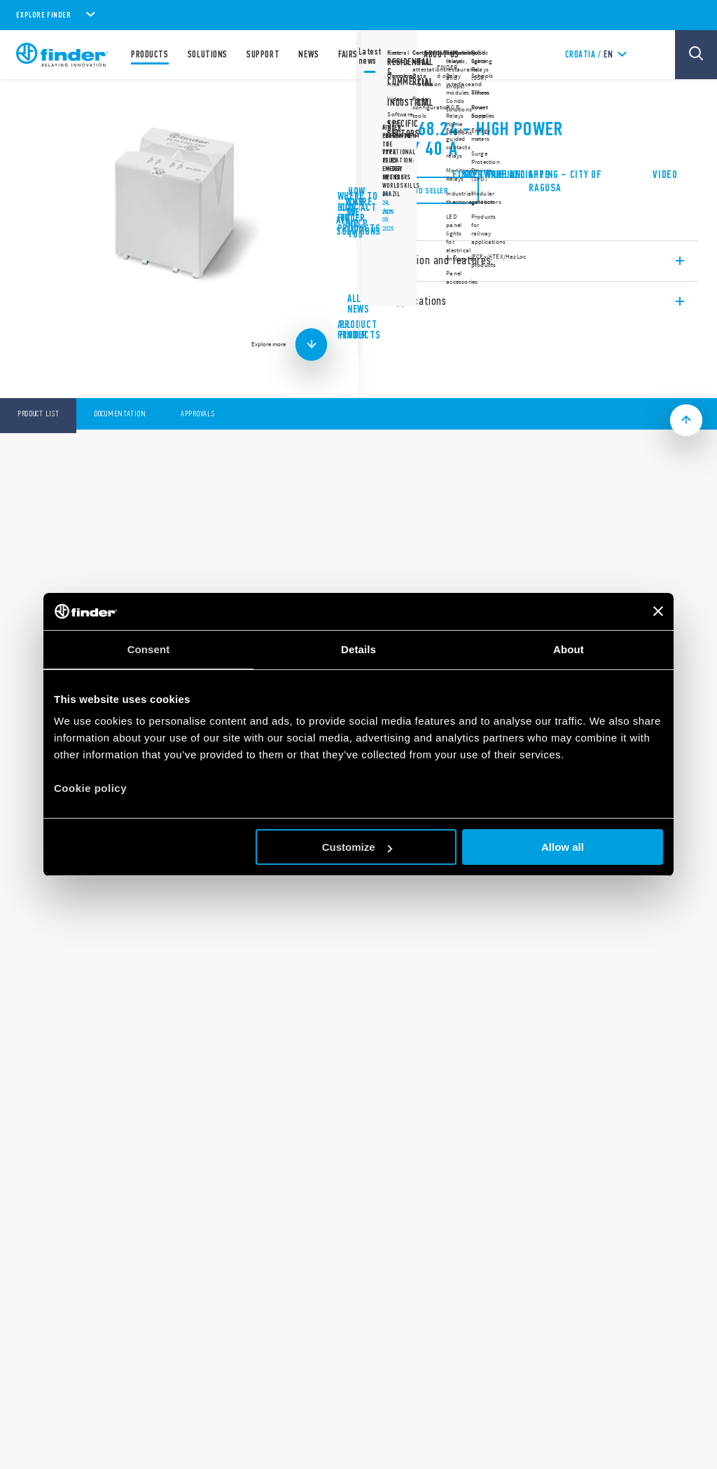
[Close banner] (658, 611)
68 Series (393, 98)
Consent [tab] (148, 649)
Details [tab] (358, 649)
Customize (357, 847)
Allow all (562, 847)
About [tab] (568, 649)
